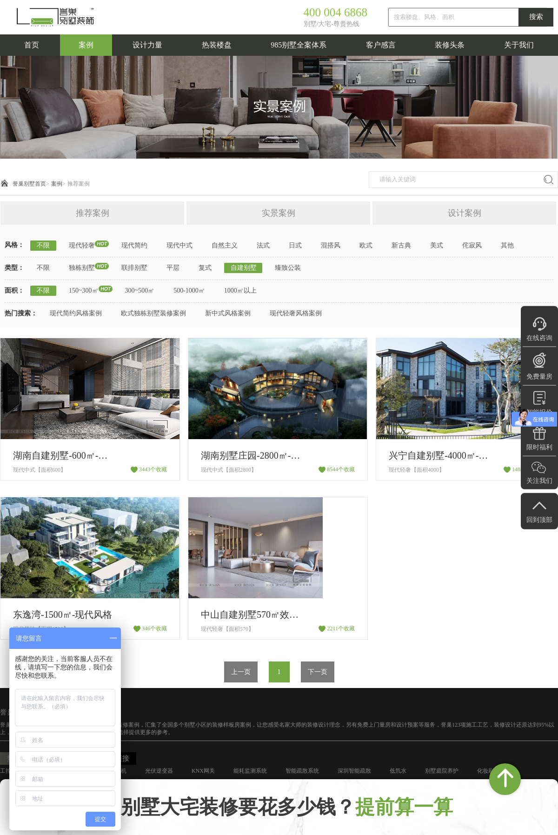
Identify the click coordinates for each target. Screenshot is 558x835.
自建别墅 (244, 267)
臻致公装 (288, 267)
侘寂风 (472, 245)
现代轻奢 (82, 245)
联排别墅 (134, 267)
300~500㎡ (140, 290)
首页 (31, 45)
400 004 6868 (336, 12)
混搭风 (330, 245)
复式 (205, 267)
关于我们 (519, 45)
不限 (43, 245)
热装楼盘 (217, 45)
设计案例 (464, 213)
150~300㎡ (84, 290)
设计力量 (147, 45)
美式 (436, 245)
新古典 (401, 245)
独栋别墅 (82, 267)
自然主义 (225, 245)
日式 (295, 245)
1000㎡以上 (240, 290)
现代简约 (134, 245)
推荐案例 (78, 183)
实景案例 (278, 213)
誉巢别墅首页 (29, 183)
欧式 (365, 245)
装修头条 (450, 45)
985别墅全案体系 (298, 45)
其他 (507, 245)
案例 (86, 45)
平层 (172, 267)
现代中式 (179, 245)
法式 (263, 245)
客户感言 (381, 45)
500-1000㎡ (189, 290)
